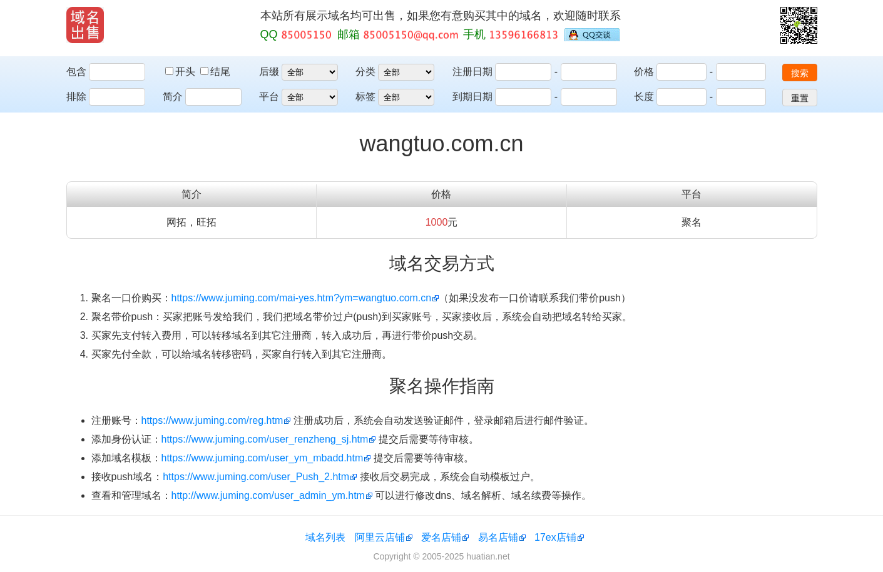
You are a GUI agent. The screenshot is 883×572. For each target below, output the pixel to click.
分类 (365, 71)
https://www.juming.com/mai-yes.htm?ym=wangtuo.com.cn (301, 298)
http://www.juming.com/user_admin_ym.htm (268, 495)
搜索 (800, 73)
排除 (76, 96)
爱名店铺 (441, 537)
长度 (644, 96)
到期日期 (472, 96)
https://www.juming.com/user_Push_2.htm (256, 476)
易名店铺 (498, 537)
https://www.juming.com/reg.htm (212, 420)
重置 (800, 98)
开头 (181, 71)
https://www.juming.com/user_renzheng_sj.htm (265, 439)
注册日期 (472, 71)
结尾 (215, 71)
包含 (76, 71)
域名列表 (325, 537)
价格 (644, 71)
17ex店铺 (555, 537)
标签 (365, 96)
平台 (269, 96)
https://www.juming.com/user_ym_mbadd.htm (262, 458)
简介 (173, 96)
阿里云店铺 (380, 537)
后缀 (269, 71)
